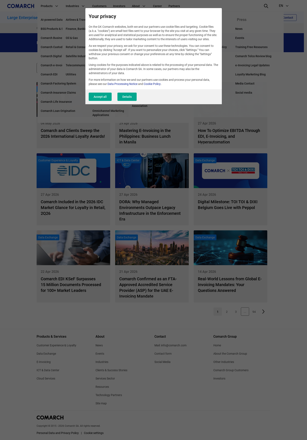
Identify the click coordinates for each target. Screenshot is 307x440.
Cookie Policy (152, 84)
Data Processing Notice (122, 84)
